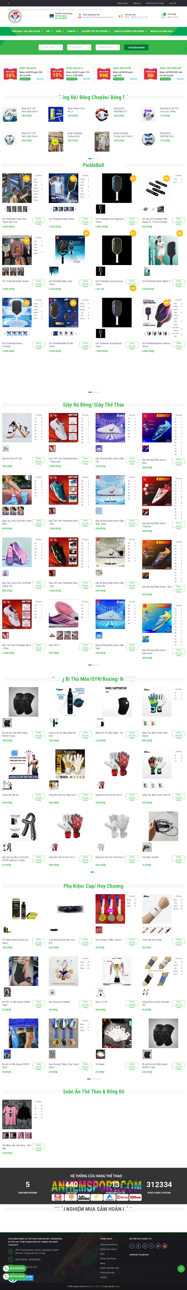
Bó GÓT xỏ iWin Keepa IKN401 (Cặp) (16, 1003)
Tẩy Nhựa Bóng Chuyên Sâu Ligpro (15, 941)
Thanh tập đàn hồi (10, 795)
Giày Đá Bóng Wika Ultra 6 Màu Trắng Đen (110, 584)
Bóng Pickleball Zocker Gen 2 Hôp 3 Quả (123, 136)
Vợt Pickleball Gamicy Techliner (12, 345)
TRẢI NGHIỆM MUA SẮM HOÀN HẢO (93, 1209)
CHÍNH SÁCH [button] (106, 1239)
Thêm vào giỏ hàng (38, 220)
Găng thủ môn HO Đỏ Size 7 (62, 857)
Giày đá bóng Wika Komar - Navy (154, 461)
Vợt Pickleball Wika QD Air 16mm (61, 345)
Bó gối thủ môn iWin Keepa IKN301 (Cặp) (14, 734)
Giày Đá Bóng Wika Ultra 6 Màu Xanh (110, 647)
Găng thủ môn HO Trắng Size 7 (110, 857)
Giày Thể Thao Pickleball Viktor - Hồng (16, 647)
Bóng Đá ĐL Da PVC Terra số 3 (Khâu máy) (169, 111)
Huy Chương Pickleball (59, 1002)
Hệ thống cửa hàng (155, 3)
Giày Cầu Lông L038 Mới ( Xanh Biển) (16, 522)
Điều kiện (40, 79)
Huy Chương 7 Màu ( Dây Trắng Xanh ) (63, 1066)
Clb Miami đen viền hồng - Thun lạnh (16, 1147)
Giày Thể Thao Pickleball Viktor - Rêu (63, 522)
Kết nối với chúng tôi (140, 1239)
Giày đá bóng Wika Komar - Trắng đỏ (154, 525)
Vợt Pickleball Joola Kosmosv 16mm (109, 283)
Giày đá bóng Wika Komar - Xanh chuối (154, 652)
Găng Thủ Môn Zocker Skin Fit (156, 795)
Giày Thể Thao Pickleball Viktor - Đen (63, 584)
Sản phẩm (173, 15)
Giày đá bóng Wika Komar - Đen (156, 586)
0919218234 (61, 16)
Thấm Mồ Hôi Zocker (152, 939)
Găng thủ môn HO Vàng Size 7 (63, 795)
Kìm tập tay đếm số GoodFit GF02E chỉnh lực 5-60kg (15, 859)
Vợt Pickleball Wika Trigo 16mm (60, 283)
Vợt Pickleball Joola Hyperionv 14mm (110, 220)
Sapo (117, 1286)
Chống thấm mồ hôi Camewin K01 (155, 1003)
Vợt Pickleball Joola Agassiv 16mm (109, 345)
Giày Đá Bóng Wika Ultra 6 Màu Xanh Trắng (110, 522)
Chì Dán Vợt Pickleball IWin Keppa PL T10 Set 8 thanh (154, 220)
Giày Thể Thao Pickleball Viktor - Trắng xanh (63, 460)
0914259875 (61, 18)
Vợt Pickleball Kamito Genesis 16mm (156, 345)
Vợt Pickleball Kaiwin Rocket (15, 281)
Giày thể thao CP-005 (12, 458)
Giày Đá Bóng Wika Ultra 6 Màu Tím (110, 460)
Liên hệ (172, 3)
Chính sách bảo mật (109, 1268)
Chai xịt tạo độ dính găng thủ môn (62, 734)
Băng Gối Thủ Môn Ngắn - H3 (109, 732)
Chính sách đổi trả (108, 1244)
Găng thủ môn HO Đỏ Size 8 (109, 795)
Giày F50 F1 (54, 645)
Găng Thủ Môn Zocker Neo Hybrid (155, 734)
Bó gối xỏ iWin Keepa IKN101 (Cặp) (16, 1066)
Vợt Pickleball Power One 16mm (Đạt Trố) (14, 220)
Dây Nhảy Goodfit (150, 857)
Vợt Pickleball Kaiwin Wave (61, 219)
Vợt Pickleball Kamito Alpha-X (156, 281)
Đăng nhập (123, 3)
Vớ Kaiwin (100, 1064)
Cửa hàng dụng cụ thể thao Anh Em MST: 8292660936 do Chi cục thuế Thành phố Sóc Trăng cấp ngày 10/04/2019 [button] (35, 1242)
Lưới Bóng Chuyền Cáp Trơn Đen (62, 941)
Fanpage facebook (139, 1255)
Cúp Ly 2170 (101, 1002)
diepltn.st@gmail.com (26, 1267)
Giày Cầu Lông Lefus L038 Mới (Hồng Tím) (16, 584)
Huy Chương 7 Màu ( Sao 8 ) (109, 939)
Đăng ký (137, 3)
